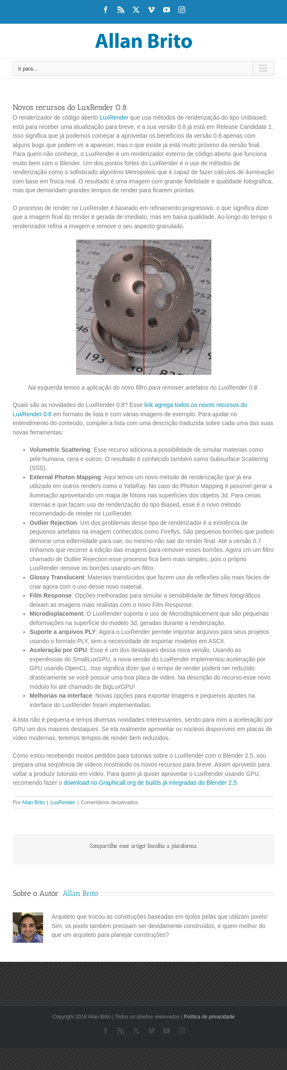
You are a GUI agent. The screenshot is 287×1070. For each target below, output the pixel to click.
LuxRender (113, 117)
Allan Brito (33, 802)
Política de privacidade (209, 1017)
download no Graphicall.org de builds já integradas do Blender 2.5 (150, 782)
